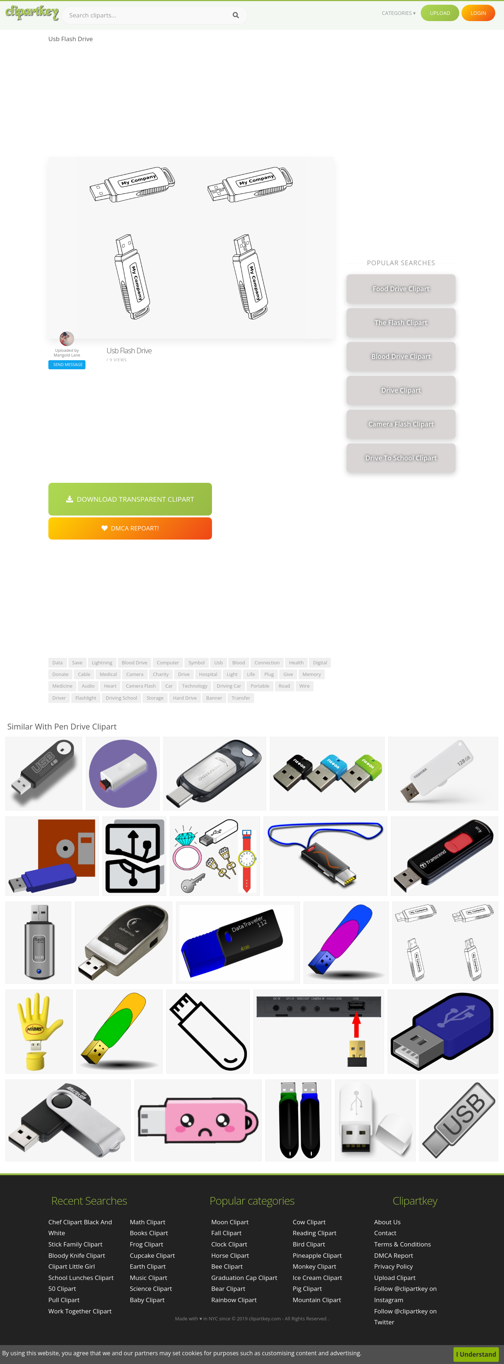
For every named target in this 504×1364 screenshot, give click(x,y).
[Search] (235, 15)
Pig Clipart (307, 1288)
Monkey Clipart (314, 1266)
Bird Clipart (309, 1244)
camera (134, 674)
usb (218, 662)
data (57, 662)
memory (312, 674)
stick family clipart (75, 1244)
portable (260, 686)
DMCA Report (393, 1255)
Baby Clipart (147, 1300)
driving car (229, 686)
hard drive (185, 698)
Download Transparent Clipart (130, 499)
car (169, 686)
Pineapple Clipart (317, 1255)
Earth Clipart (148, 1266)
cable (84, 674)
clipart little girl (71, 1266)
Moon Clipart (230, 1222)
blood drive (134, 662)
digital (320, 662)
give (288, 674)
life (251, 674)
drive (184, 674)
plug (269, 674)
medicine (62, 686)
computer (168, 662)
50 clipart (62, 1288)
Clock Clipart (229, 1244)
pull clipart (64, 1300)
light (232, 674)
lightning (102, 662)
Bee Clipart (227, 1266)
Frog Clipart (146, 1244)
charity (161, 674)
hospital (208, 674)
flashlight (85, 698)
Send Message (67, 364)
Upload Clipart (395, 1277)
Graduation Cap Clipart (244, 1277)
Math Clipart (147, 1222)
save (77, 662)
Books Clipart (149, 1233)
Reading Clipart (314, 1233)
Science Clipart (151, 1288)
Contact (385, 1233)
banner (214, 698)
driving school (121, 698)
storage (155, 698)
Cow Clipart (309, 1222)
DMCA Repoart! (130, 528)
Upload (440, 12)
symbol (196, 662)
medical (108, 674)
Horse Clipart (230, 1255)
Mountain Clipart (317, 1300)
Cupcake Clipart (152, 1255)
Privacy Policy (393, 1266)
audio (88, 686)
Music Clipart (148, 1277)
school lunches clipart (81, 1277)
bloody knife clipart (76, 1255)
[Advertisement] (191, 102)
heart (110, 686)
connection (267, 662)
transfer (241, 698)
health (296, 662)
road (284, 686)
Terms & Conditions (402, 1244)
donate (60, 674)
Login (478, 12)
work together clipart (80, 1311)
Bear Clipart (228, 1288)
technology (194, 686)
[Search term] (154, 15)
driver (59, 698)
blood (238, 662)
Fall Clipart (226, 1233)
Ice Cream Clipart (317, 1277)
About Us (387, 1222)
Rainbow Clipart (234, 1300)
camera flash (141, 686)
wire (305, 686)
